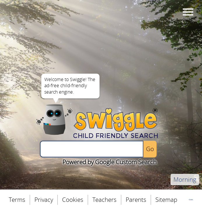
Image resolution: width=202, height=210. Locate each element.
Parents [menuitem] (136, 200)
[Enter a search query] (91, 149)
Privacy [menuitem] (43, 200)
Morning (184, 179)
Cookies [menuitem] (72, 200)
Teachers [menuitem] (104, 200)
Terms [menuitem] (17, 200)
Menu (187, 12)
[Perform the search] (150, 149)
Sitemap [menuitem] (166, 200)
